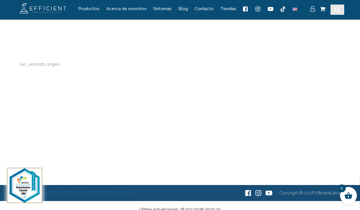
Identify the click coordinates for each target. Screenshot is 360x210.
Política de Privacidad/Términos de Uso (86, 192)
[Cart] (322, 9)
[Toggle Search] (337, 9)
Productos (89, 8)
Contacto (204, 8)
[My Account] (312, 9)
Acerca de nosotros (126, 8)
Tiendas (228, 8)
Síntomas (162, 8)
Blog (183, 8)
